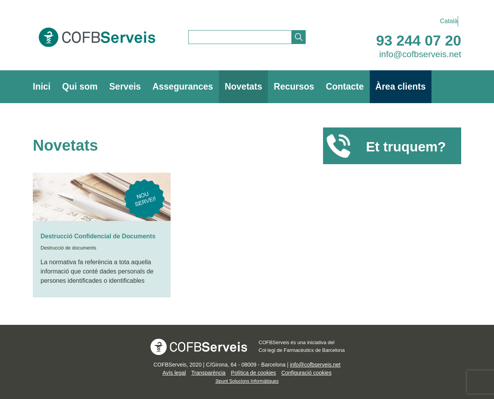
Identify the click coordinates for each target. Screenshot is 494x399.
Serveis (125, 86)
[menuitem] (447, 21)
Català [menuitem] (449, 21)
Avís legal (174, 373)
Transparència (208, 373)
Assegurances (182, 86)
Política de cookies (253, 373)
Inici (42, 86)
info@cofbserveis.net (420, 54)
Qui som (80, 86)
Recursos (294, 86)
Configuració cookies (306, 373)
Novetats (243, 86)
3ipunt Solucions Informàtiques (247, 381)
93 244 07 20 (418, 40)
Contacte (345, 86)
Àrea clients (401, 86)
